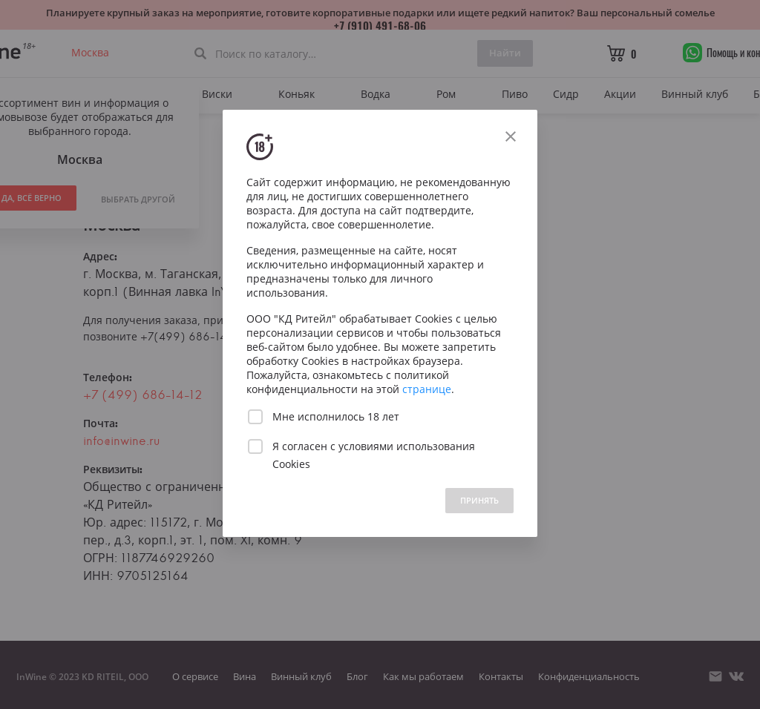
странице (426, 389)
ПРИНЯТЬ (479, 500)
